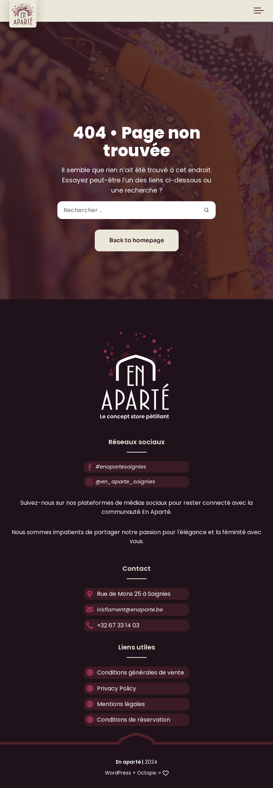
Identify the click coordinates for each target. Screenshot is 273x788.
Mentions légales (114, 704)
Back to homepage (136, 240)
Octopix (146, 773)
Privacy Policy (110, 688)
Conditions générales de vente (134, 672)
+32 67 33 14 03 (111, 625)
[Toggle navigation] (259, 11)
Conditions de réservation (127, 719)
